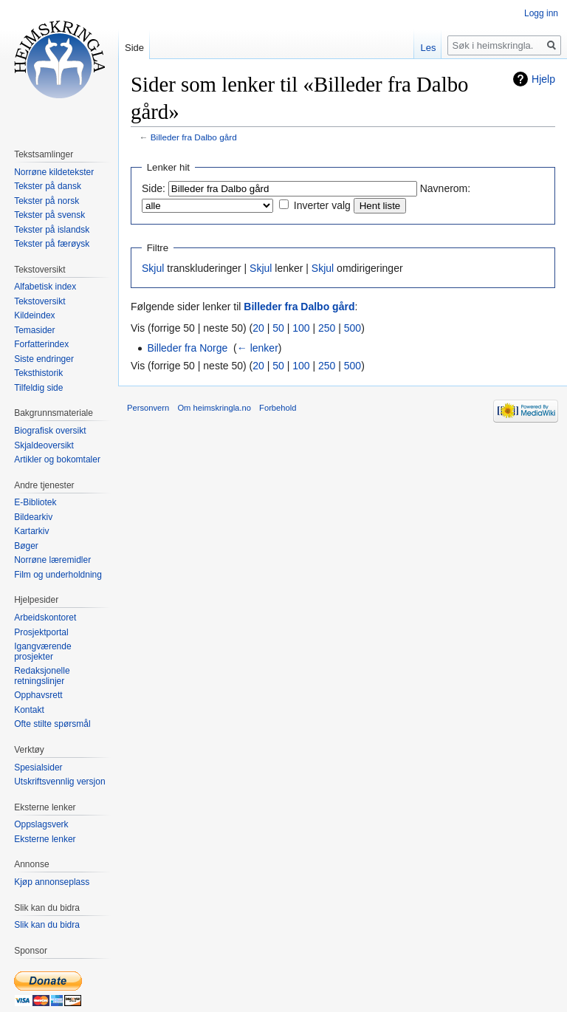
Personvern (148, 407)
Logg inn (541, 13)
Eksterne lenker (44, 839)
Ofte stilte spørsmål (52, 724)
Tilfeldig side (38, 388)
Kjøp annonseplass (51, 882)
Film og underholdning (58, 575)
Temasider (34, 330)
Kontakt (29, 710)
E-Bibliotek (35, 502)
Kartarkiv (31, 531)
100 (300, 328)
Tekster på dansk (47, 186)
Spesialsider (38, 767)
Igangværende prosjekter (42, 651)
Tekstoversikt (39, 301)
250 (326, 328)
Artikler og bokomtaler (57, 459)
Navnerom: (445, 188)
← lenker (257, 348)
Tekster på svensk (49, 215)
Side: (153, 188)
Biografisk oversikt (50, 430)
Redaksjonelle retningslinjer (41, 676)
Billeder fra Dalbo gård (194, 137)
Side (134, 47)
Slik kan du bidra (47, 925)
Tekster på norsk (46, 201)
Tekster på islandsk (51, 230)
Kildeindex (34, 315)
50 (278, 328)
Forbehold (277, 407)
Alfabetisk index (45, 286)
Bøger (26, 546)
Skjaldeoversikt (44, 445)
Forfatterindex (41, 344)
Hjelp (543, 79)
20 (258, 328)
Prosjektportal (41, 632)
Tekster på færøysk (51, 244)
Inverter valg (322, 205)
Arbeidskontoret (45, 617)
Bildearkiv (33, 517)
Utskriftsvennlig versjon (59, 781)
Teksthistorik (38, 373)
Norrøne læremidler (52, 560)
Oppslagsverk (41, 824)
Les (428, 47)
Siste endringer (44, 359)
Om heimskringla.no (213, 407)
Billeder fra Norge (187, 348)
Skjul (153, 268)
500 (352, 328)
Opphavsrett (38, 695)
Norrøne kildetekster (54, 172)
